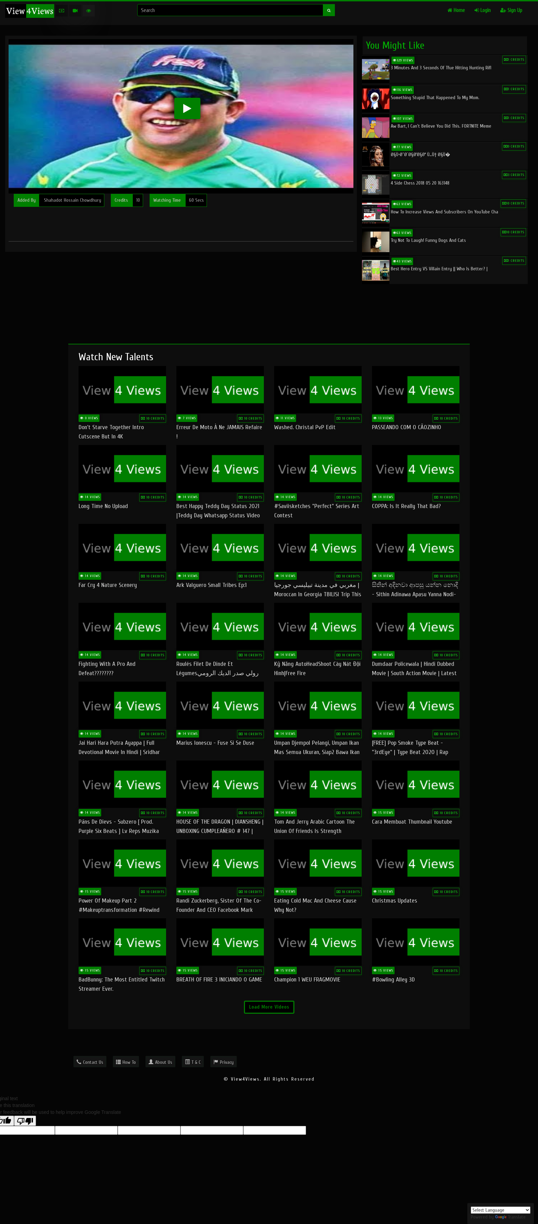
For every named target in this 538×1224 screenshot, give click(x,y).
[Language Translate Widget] (500, 1210)
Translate (510, 1217)
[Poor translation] (25, 1121)
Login (483, 10)
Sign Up (511, 10)
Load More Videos (269, 1007)
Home (456, 10)
